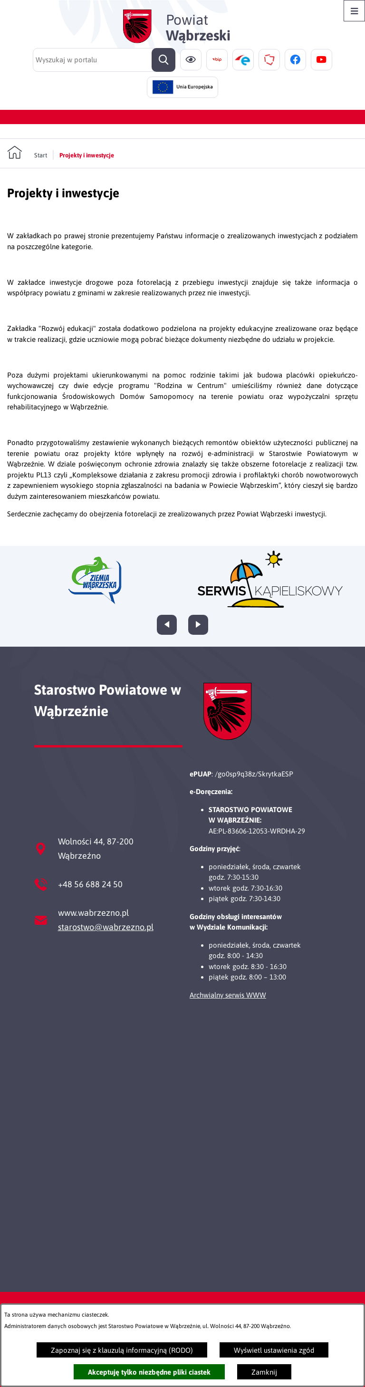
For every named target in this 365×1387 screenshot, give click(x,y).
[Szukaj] (163, 60)
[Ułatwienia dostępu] (191, 59)
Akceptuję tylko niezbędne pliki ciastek (149, 1372)
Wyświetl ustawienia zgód (274, 1350)
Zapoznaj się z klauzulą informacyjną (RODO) (122, 1350)
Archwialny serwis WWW (228, 995)
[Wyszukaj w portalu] (104, 60)
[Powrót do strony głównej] (27, 152)
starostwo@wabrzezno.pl (106, 927)
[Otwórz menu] (354, 10)
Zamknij (264, 1372)
